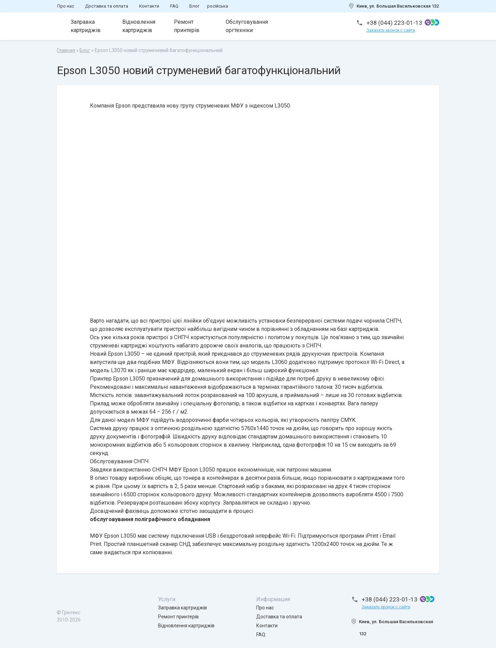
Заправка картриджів (86, 26)
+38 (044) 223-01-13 (394, 22)
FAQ (174, 6)
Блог (194, 6)
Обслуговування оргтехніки (247, 26)
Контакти (149, 6)
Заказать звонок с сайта (390, 30)
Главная (66, 50)
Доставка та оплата (106, 6)
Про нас (65, 6)
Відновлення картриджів (138, 26)
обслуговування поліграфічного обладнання (150, 519)
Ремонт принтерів (186, 26)
